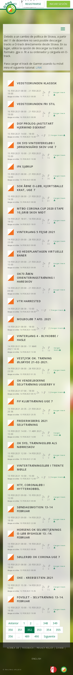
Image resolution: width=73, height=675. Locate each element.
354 (48, 630)
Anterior (13, 623)
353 (39, 630)
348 (45, 623)
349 (55, 623)
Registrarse (33, 4)
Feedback (28, 647)
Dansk (60, 647)
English (36, 658)
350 (10, 630)
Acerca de (13, 647)
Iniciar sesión (58, 4)
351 (20, 630)
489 (27, 636)
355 (58, 630)
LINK (39, 67)
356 (10, 636)
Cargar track (58, 135)
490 (36, 636)
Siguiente (49, 636)
